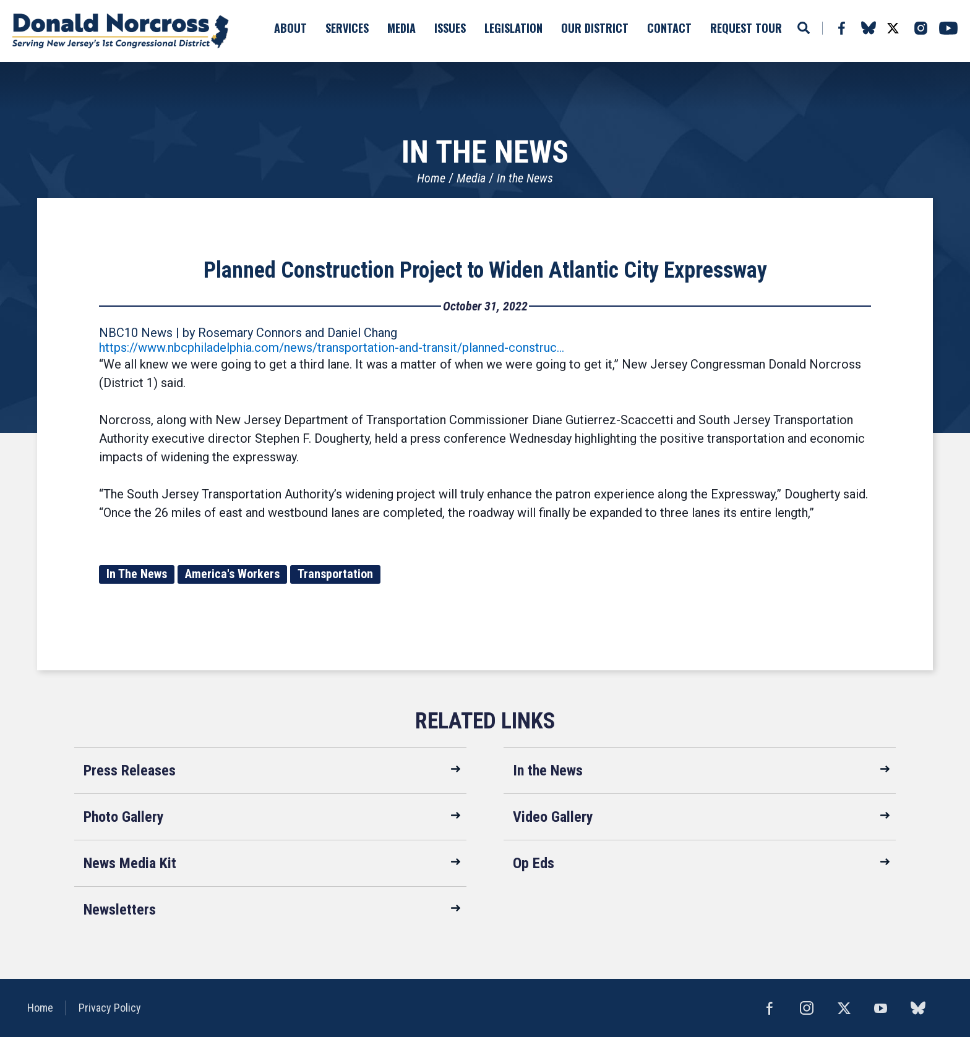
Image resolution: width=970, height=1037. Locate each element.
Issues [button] (450, 28)
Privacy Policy (110, 1007)
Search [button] (803, 28)
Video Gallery (553, 817)
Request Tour (746, 28)
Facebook (841, 28)
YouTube (948, 28)
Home (431, 178)
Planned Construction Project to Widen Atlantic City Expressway (485, 270)
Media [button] (401, 28)
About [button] (290, 28)
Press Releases (130, 770)
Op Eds (533, 863)
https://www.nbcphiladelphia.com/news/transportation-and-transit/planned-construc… (331, 347)
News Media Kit (130, 863)
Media (471, 178)
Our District (595, 28)
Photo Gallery (124, 817)
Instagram (920, 28)
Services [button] (347, 28)
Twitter (892, 28)
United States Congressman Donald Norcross (120, 31)
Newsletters (120, 909)
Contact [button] (669, 28)
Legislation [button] (513, 28)
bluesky (868, 27)
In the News (525, 178)
